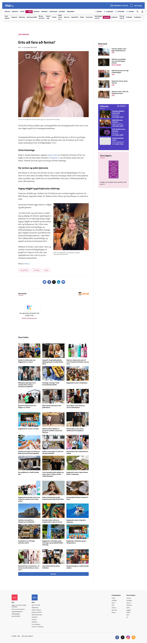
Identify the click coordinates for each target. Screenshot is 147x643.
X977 (128, 615)
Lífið (113, 605)
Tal (127, 617)
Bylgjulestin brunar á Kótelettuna (76, 383)
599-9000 (17, 616)
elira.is (27, 264)
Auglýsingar (35, 607)
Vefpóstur (34, 622)
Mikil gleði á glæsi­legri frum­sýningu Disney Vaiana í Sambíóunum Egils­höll (27, 384)
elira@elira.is (55, 158)
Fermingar (36, 270)
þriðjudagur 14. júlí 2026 (121, 6)
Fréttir (113, 598)
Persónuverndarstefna (18, 609)
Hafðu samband (36, 610)
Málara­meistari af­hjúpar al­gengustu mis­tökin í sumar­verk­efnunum (52, 430)
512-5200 (37, 605)
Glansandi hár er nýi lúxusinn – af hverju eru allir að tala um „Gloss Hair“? (28, 568)
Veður (128, 608)
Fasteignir (129, 600)
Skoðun (114, 608)
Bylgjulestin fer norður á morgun (28, 429)
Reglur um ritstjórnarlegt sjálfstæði (19, 606)
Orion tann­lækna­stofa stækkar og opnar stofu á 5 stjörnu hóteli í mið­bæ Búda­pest (52, 474)
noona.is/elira (53, 155)
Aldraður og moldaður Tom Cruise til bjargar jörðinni (119, 61)
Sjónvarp (114, 610)
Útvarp (114, 612)
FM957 (128, 612)
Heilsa (46, 270)
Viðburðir (129, 605)
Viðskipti (114, 600)
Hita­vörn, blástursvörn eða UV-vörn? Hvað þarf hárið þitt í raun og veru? (77, 362)
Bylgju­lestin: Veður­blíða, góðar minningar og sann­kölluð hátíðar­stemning (53, 543)
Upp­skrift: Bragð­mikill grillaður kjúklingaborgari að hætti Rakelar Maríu (52, 362)
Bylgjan (128, 610)
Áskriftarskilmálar (37, 615)
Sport (113, 603)
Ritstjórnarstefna (37, 612)
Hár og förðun (24, 270)
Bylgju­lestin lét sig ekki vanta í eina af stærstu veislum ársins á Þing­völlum (29, 499)
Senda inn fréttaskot (38, 627)
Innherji (128, 598)
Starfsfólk (34, 617)
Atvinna (128, 603)
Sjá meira (53, 574)
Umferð (34, 619)
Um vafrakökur (36, 624)
